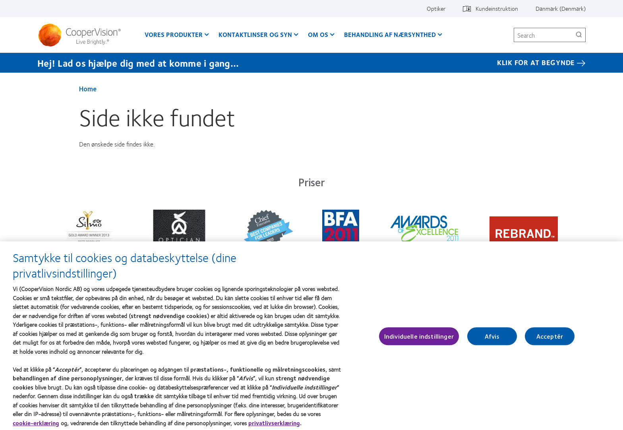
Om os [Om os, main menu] (318, 34)
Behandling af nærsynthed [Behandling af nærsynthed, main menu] (390, 34)
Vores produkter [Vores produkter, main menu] (174, 34)
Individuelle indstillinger (419, 340)
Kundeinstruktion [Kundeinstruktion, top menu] (497, 8)
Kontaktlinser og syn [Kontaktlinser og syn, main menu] (255, 34)
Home (88, 88)
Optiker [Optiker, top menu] (436, 8)
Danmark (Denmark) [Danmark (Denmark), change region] (561, 8)
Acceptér (549, 340)
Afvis (492, 340)
